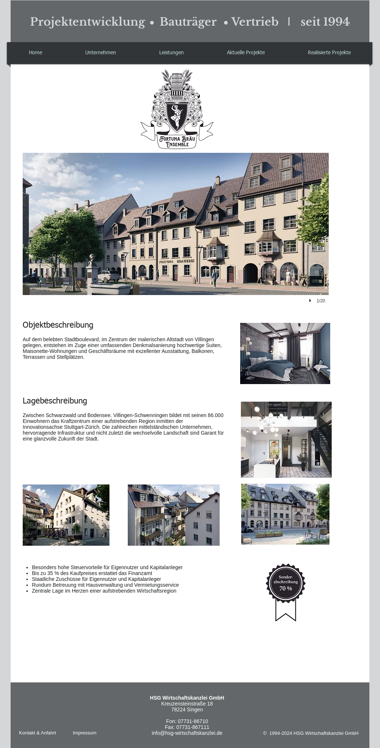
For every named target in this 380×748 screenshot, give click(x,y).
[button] (245, 53)
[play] (311, 300)
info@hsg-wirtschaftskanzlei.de (187, 733)
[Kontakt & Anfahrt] (39, 732)
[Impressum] (86, 732)
